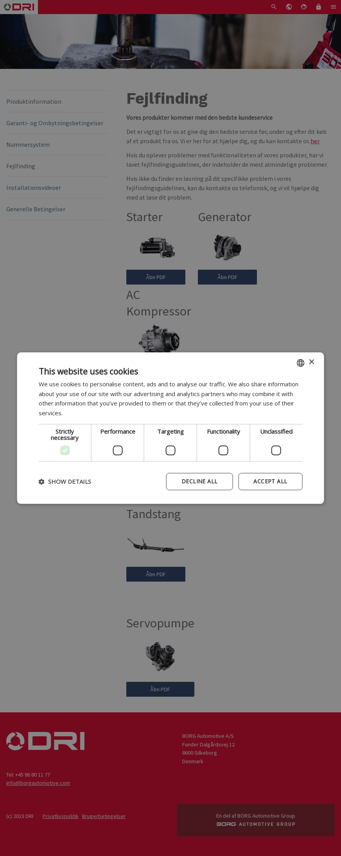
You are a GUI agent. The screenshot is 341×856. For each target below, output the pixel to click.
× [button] (311, 362)
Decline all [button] (199, 481)
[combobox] (300, 363)
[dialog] (170, 428)
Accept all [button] (270, 481)
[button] (65, 481)
